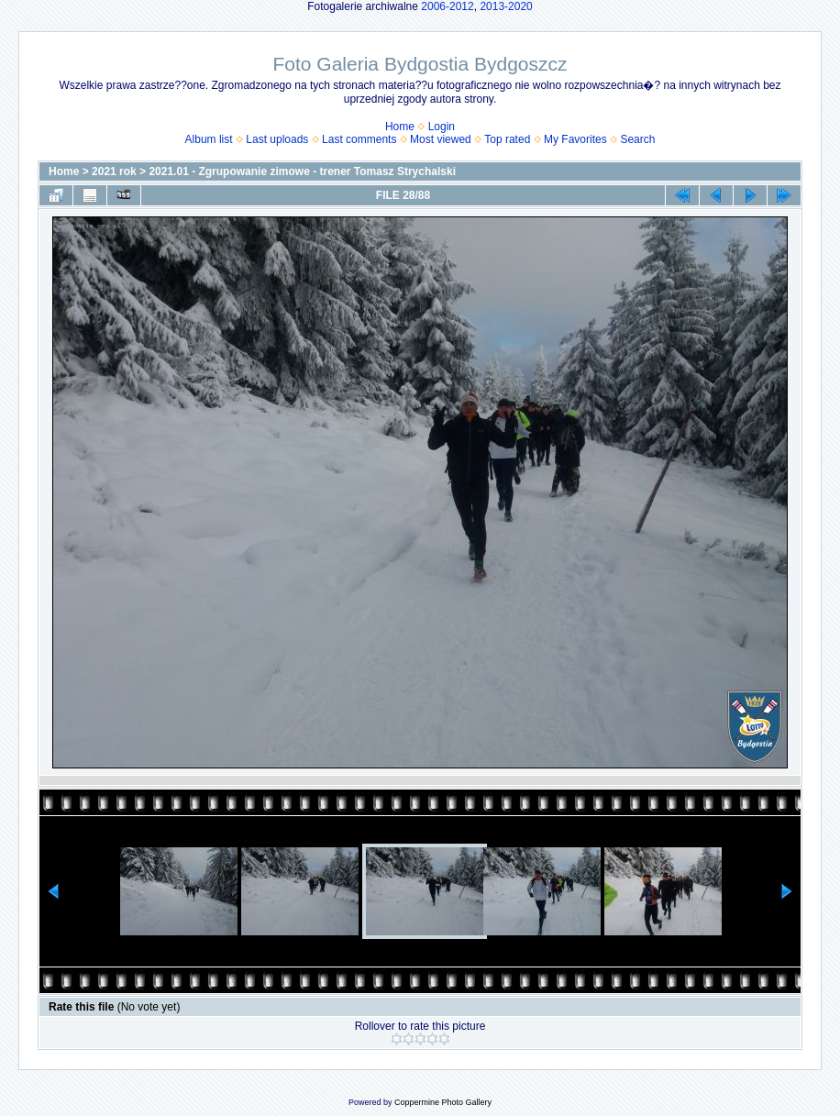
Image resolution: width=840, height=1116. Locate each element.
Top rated (507, 139)
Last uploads (277, 139)
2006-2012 (447, 6)
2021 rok (114, 171)
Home (399, 126)
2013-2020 (506, 6)
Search (637, 139)
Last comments (359, 139)
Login (441, 126)
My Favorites (575, 139)
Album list (209, 139)
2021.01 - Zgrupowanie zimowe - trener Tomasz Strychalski (302, 171)
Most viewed (440, 139)
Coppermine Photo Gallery (443, 1102)
